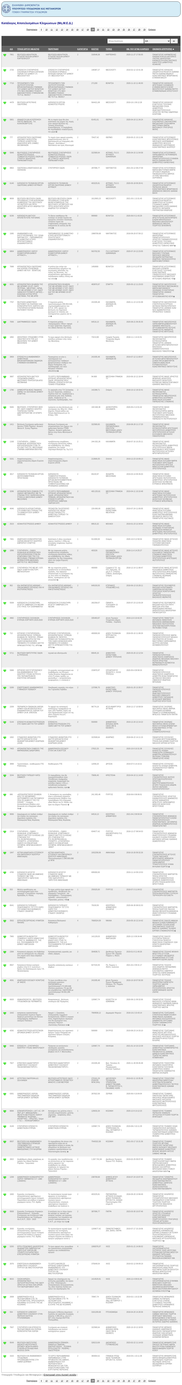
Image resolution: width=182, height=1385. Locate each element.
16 (77, 29)
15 (72, 29)
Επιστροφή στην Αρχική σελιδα (60, 1374)
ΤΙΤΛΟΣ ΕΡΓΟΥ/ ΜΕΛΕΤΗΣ (28, 49)
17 (83, 29)
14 (67, 29)
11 (52, 29)
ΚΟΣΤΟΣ (94, 49)
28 (139, 29)
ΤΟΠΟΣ (109, 49)
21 (103, 29)
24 (119, 29)
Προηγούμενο (31, 30)
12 (57, 29)
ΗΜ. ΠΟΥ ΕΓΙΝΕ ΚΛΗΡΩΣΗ (137, 49)
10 (47, 29)
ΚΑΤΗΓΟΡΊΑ (82, 49)
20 (98, 29)
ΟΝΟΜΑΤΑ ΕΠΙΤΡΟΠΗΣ (162, 49)
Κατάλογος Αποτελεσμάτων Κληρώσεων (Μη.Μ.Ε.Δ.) (37, 23)
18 (88, 29)
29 (144, 29)
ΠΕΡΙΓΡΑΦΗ (53, 49)
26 (129, 29)
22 (108, 29)
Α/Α (11, 49)
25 (124, 29)
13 (62, 29)
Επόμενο (152, 30)
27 (134, 29)
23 (114, 29)
